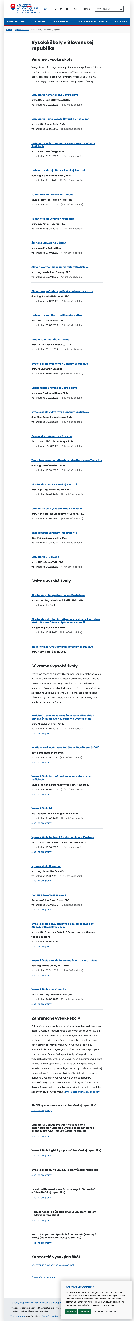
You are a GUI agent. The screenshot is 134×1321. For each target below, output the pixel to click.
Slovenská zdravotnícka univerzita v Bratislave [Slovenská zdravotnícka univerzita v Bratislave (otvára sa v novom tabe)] (62, 646)
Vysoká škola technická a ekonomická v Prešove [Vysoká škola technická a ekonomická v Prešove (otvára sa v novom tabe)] (62, 837)
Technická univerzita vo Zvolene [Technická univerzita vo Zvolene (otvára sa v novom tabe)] (52, 194)
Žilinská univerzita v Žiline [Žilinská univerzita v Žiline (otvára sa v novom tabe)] (48, 242)
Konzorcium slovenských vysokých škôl (52, 1265)
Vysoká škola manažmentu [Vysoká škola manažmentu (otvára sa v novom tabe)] (48, 989)
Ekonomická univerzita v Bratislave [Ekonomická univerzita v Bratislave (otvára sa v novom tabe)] (54, 387)
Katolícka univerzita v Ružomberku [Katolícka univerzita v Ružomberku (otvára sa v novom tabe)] (54, 532)
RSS (36, 1302)
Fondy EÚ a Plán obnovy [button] (92, 21)
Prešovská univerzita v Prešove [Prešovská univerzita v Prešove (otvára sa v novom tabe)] (51, 436)
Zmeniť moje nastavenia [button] (104, 1311)
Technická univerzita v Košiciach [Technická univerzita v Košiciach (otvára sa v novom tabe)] (52, 218)
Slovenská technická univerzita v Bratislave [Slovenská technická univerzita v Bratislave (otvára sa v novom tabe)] (60, 267)
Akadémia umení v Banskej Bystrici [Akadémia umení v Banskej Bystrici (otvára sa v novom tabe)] (54, 484)
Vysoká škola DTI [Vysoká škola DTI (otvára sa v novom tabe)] (42, 808)
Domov (9, 29)
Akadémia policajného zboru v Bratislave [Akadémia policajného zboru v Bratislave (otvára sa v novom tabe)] (58, 595)
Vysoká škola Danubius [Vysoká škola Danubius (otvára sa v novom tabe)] (46, 866)
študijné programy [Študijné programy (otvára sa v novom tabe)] (41, 733)
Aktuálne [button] (119, 21)
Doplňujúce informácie (43, 1277)
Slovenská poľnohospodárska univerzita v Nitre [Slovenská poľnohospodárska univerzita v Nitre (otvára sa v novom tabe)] (62, 291)
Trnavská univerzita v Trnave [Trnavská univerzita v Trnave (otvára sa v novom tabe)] (50, 339)
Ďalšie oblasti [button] (61, 21)
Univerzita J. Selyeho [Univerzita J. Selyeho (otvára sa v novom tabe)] (45, 556)
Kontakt (86, 9)
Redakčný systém (50, 1316)
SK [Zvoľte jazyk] (75, 9)
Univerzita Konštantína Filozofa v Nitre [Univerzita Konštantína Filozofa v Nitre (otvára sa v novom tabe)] (56, 315)
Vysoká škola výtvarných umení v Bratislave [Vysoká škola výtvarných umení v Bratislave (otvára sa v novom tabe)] (60, 412)
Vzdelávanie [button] (38, 21)
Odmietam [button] (84, 1311)
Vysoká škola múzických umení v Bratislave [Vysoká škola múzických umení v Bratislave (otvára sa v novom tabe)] (59, 363)
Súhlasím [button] (71, 1311)
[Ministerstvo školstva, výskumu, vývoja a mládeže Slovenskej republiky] (25, 9)
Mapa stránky (27, 1302)
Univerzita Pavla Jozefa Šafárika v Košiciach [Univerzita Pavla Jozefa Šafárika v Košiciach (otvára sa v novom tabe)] (60, 119)
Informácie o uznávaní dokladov (82, 1091)
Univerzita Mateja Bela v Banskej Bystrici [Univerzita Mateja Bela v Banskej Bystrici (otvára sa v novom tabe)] (58, 170)
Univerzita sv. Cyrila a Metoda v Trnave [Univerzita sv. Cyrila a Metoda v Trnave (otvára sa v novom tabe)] (56, 508)
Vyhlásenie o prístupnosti (52, 1302)
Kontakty (14, 1302)
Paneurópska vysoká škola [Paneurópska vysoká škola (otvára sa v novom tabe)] (48, 895)
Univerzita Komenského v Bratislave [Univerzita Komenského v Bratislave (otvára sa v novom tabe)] (54, 94)
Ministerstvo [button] (15, 21)
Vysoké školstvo (22, 29)
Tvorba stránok (17, 1316)
